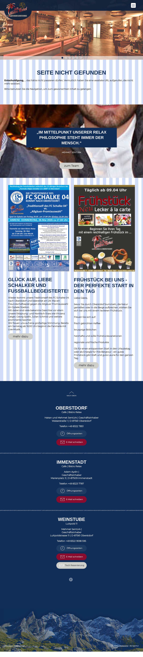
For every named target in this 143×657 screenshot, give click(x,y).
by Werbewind (122, 646)
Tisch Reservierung (74, 565)
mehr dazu (20, 336)
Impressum (8, 646)
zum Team (71, 165)
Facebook (71, 579)
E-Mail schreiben (74, 442)
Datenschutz (19, 646)
